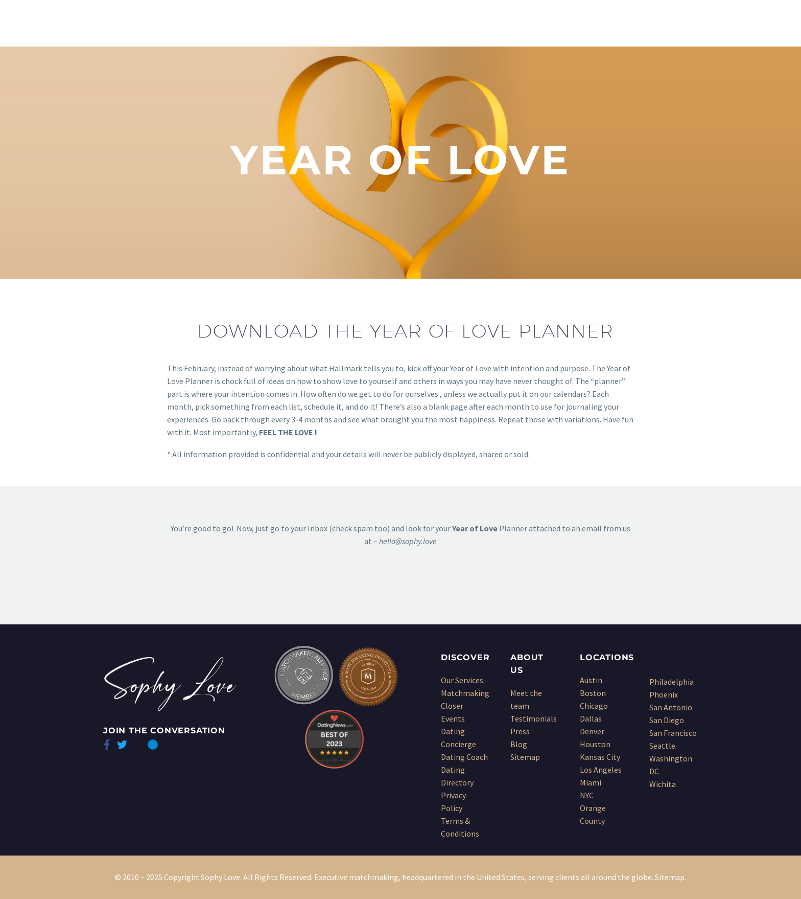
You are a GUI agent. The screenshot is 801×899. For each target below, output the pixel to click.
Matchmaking (465, 693)
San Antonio (670, 707)
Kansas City (600, 757)
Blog (518, 744)
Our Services (462, 680)
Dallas (591, 718)
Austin (591, 680)
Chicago (594, 706)
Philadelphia (671, 682)
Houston (595, 744)
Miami (590, 782)
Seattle (662, 745)
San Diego (666, 720)
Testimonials (533, 718)
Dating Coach (464, 757)
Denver (592, 731)
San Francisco (673, 733)
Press (520, 731)
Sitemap (525, 757)
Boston (593, 693)
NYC (587, 795)
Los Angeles (601, 770)
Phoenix (663, 694)
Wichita (662, 784)
